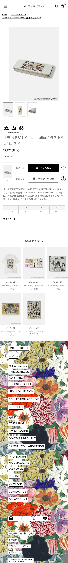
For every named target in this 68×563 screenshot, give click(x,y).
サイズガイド (9, 219)
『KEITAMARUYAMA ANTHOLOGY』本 (34, 331)
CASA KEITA (16, 378)
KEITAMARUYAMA (19, 372)
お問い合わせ (15, 552)
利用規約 (13, 540)
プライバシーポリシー (19, 546)
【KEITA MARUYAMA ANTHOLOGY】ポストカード (34, 286)
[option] (34, 64)
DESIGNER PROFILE (20, 384)
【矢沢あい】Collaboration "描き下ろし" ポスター (10, 332)
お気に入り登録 (63, 168)
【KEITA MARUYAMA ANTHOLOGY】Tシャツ (10, 286)
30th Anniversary (18, 366)
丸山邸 (12, 417)
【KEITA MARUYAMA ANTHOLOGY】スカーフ (57, 286)
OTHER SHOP (16, 423)
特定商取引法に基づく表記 (22, 533)
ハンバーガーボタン (5, 6)
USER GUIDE (16, 468)
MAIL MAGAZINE (19, 462)
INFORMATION (17, 456)
